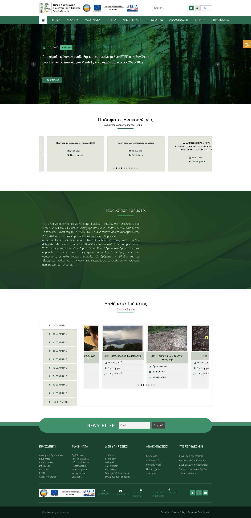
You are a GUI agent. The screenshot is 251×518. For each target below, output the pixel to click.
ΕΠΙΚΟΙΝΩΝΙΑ (220, 20)
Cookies (165, 512)
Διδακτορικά (152, 460)
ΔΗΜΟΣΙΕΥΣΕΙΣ (131, 20)
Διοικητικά (66, 47)
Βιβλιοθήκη (111, 469)
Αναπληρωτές (46, 462)
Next (217, 64)
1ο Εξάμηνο (114, 368)
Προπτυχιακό (115, 362)
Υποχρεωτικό (115, 373)
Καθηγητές (44, 458)
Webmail (109, 462)
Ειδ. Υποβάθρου (80, 462)
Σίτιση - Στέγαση (187, 473)
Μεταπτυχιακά (79, 469)
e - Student (110, 458)
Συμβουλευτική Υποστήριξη (193, 464)
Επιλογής (76, 476)
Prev (33, 64)
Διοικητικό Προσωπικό (51, 455)
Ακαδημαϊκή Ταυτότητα (117, 473)
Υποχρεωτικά (78, 473)
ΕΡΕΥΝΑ (111, 20)
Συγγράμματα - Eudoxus (117, 476)
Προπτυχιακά (76, 155)
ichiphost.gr (63, 512)
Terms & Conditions (198, 512)
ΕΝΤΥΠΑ (200, 20)
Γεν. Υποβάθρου (80, 458)
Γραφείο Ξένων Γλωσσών (192, 460)
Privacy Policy (178, 512)
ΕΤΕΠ (42, 473)
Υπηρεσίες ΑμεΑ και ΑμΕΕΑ (193, 469)
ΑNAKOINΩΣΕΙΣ (179, 20)
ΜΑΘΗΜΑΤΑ (92, 20)
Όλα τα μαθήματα (126, 309)
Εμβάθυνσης (78, 455)
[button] (247, 44)
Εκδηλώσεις (137, 155)
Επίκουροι (44, 465)
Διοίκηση (151, 473)
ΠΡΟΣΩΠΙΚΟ (155, 20)
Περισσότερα (52, 79)
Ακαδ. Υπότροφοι (48, 476)
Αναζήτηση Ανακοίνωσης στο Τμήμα (123, 124)
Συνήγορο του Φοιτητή (191, 455)
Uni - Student (111, 465)
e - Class (109, 455)
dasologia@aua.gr (121, 494)
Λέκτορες (43, 469)
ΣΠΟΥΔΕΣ (72, 20)
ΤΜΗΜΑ (55, 20)
